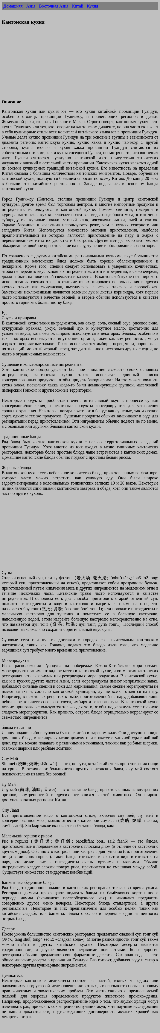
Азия (30, 6)
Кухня (92, 6)
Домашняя (13, 6)
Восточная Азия (53, 6)
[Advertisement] (80, 65)
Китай (77, 6)
